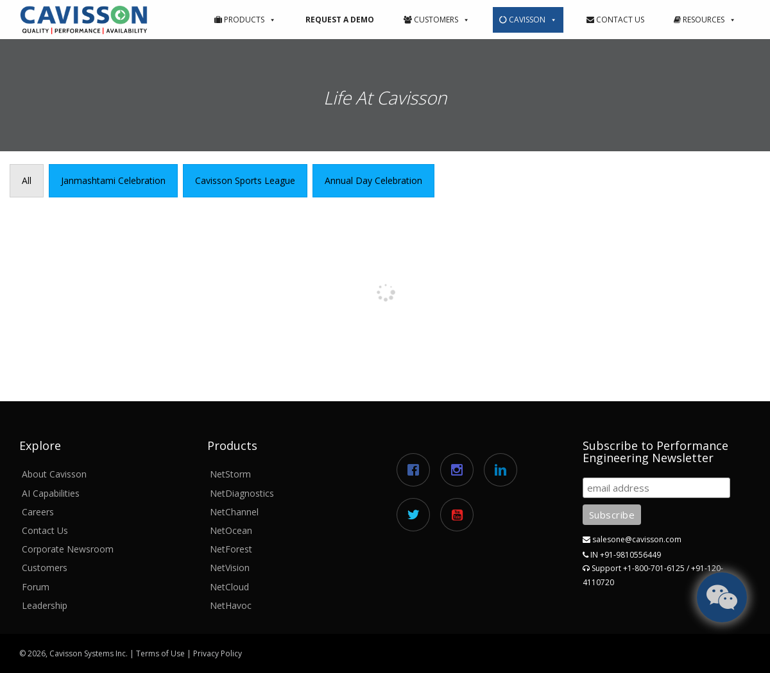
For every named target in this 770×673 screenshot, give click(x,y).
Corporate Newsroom (68, 549)
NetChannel (234, 512)
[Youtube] (460, 515)
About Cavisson (54, 474)
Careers (38, 512)
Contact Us (615, 19)
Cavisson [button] (528, 19)
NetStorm (230, 474)
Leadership (44, 605)
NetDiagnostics (242, 493)
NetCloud (229, 587)
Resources (705, 19)
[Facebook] (416, 470)
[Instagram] (460, 470)
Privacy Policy (217, 653)
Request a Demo (339, 19)
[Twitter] (416, 515)
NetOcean (231, 530)
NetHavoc (231, 605)
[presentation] (27, 180)
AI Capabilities (51, 493)
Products (245, 19)
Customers (437, 19)
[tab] (27, 180)
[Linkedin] (503, 470)
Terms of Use (160, 653)
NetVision (230, 567)
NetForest (231, 549)
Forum (35, 587)
